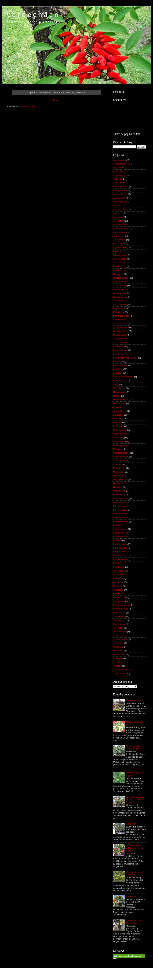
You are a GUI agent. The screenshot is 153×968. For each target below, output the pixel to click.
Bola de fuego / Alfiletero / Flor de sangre (134, 848)
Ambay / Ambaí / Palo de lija (134, 921)
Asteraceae (118, 236)
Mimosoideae (119, 460)
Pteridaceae (119, 567)
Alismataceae (119, 175)
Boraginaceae (119, 259)
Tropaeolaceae (120, 639)
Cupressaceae (120, 342)
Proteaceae (118, 563)
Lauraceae (118, 418)
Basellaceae (119, 243)
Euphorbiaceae (120, 365)
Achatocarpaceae (121, 164)
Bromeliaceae (119, 266)
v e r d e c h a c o (32, 14)
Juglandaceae (120, 411)
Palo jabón (131, 896)
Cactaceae (118, 274)
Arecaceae (118, 221)
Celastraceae (119, 308)
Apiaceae (117, 205)
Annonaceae (119, 198)
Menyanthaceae (120, 456)
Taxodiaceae (119, 635)
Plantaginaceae (120, 533)
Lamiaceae (118, 415)
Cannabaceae (120, 285)
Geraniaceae (119, 388)
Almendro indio (133, 700)
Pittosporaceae (120, 529)
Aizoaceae (118, 171)
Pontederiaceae (120, 555)
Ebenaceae (118, 354)
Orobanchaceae (120, 498)
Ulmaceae (118, 647)
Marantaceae (119, 441)
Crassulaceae (119, 335)
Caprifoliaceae (120, 297)
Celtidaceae (118, 312)
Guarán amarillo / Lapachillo (134, 873)
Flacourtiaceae (120, 380)
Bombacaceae (120, 255)
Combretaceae (120, 323)
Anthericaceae (120, 202)
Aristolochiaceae (121, 224)
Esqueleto (131, 824)
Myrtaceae (118, 472)
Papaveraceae (120, 506)
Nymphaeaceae (120, 483)
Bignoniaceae (119, 247)
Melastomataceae (121, 445)
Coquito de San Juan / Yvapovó (133, 747)
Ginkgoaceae (119, 392)
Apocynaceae (119, 209)
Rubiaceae (118, 582)
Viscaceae (118, 662)
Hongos (117, 396)
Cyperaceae (119, 346)
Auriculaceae (119, 240)
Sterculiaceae (119, 620)
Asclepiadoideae (121, 228)
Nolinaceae (118, 476)
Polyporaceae (119, 552)
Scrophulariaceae (121, 605)
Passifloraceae (120, 514)
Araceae (117, 213)
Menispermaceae (121, 453)
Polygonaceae (120, 544)
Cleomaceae (119, 319)
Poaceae (117, 540)
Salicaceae (118, 590)
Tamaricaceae (120, 631)
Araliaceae (118, 217)
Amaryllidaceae (120, 190)
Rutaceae (117, 586)
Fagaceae (118, 373)
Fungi (116, 384)
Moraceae (118, 464)
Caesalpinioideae (121, 278)
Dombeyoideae (120, 350)
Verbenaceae (119, 654)
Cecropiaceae (119, 304)
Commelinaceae (121, 327)
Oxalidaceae (119, 502)
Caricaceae (118, 300)
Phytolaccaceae (120, 521)
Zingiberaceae (120, 673)
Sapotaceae (119, 601)
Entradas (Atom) (28, 107)
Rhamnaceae (119, 574)
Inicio (56, 100)
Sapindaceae (119, 597)
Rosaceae (118, 578)
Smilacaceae (119, 612)
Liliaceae (117, 422)
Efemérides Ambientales (124, 358)
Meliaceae (118, 449)
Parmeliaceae (119, 510)
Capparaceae (119, 293)
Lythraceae (118, 426)
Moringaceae (119, 468)
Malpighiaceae (120, 434)
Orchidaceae (119, 494)
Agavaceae (118, 167)
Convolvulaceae (120, 331)
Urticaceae (118, 651)
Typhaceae (118, 643)
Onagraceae (119, 491)
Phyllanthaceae (120, 517)
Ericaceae (118, 361)
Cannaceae (118, 289)
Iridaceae (117, 407)
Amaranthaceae (120, 186)
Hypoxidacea (119, 403)
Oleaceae (117, 487)
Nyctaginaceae (120, 479)
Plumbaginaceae (121, 536)
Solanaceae (118, 616)
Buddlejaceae (119, 270)
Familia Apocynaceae (123, 377)
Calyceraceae (119, 281)
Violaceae (118, 658)
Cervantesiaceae (121, 316)
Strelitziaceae (119, 624)
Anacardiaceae (120, 194)
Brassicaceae (119, 262)
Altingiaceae (119, 182)
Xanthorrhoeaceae (122, 669)
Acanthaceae (119, 160)
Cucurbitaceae (120, 339)
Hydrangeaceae (120, 399)
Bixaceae (117, 251)
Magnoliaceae (120, 430)
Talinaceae (118, 628)
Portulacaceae (120, 559)
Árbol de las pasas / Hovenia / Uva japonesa (135, 799)
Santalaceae (119, 593)
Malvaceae (118, 437)
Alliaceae (117, 179)
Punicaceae (118, 571)
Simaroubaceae (120, 609)
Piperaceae (118, 525)
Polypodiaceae (120, 548)
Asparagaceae (120, 232)
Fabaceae (118, 369)
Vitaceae (117, 666)
